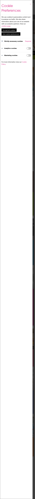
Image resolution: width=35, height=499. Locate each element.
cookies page (5, 26)
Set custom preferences (11, 34)
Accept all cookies (9, 30)
